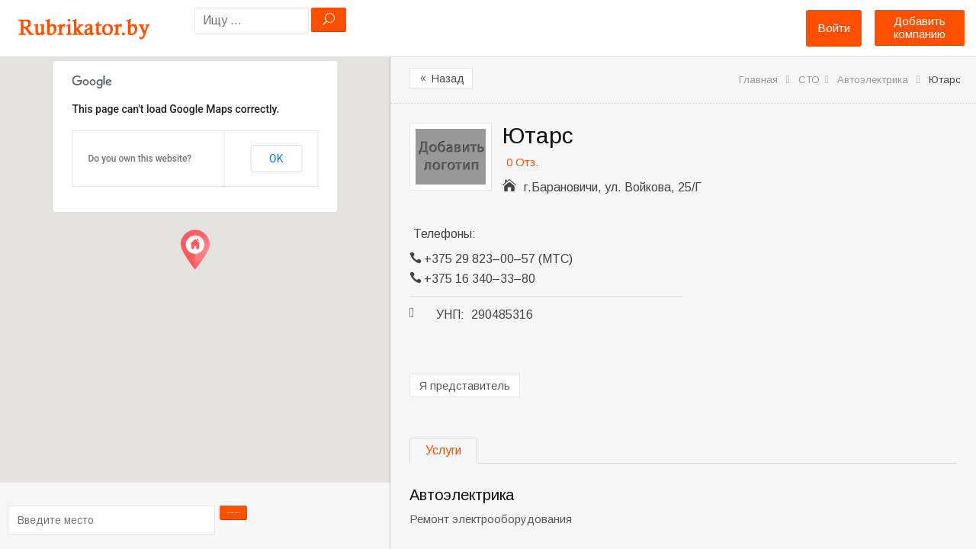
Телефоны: (444, 233)
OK (276, 158)
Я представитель (464, 385)
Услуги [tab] (443, 450)
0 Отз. (522, 162)
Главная (758, 79)
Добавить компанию (920, 27)
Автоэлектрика (872, 79)
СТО (809, 79)
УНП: (450, 314)
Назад (441, 78)
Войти (833, 27)
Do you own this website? (140, 158)
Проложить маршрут (238, 518)
